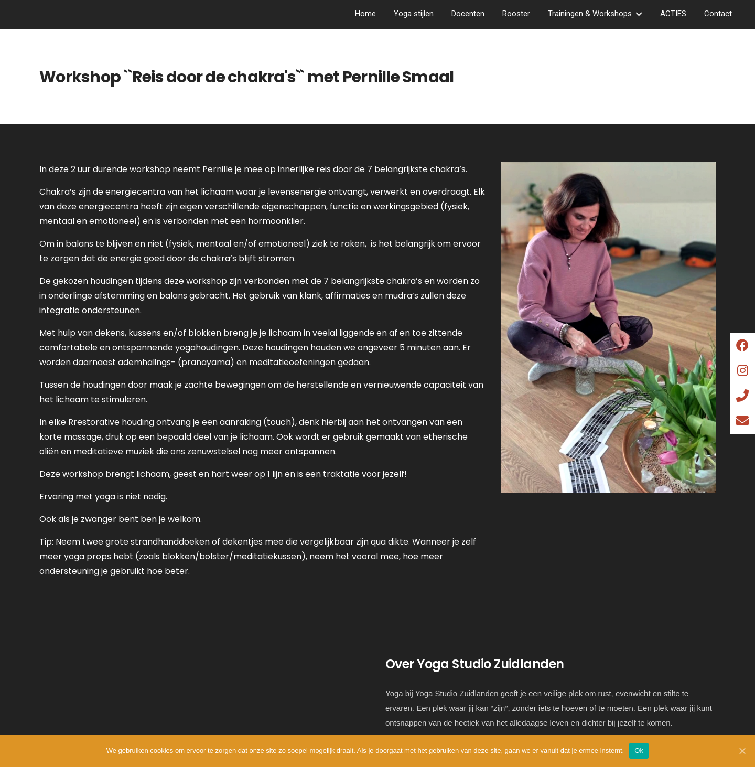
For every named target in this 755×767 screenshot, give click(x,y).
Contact (718, 13)
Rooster (516, 13)
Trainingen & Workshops (590, 13)
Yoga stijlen (414, 13)
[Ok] (742, 750)
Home (365, 13)
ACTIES (673, 13)
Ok (638, 750)
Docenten (467, 13)
